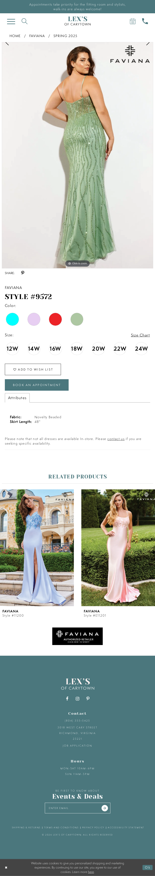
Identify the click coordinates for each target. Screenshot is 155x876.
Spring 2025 (65, 35)
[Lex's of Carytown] (77, 21)
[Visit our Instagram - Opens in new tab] (77, 699)
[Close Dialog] (6, 867)
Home (15, 35)
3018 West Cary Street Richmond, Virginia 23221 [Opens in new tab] (77, 733)
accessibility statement (126, 827)
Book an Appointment (37, 385)
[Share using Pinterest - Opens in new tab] (23, 273)
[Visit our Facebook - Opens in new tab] (67, 699)
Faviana (37, 35)
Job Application (77, 745)
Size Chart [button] (140, 335)
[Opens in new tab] (77, 635)
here (91, 871)
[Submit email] (105, 808)
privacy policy (93, 827)
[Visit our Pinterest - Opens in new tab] (88, 699)
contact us (116, 438)
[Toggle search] (24, 21)
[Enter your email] (77, 808)
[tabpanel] (77, 155)
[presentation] (37, 547)
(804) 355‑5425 (77, 720)
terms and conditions (61, 827)
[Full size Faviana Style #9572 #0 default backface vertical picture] (77, 155)
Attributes (17, 397)
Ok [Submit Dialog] (148, 867)
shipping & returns (26, 827)
